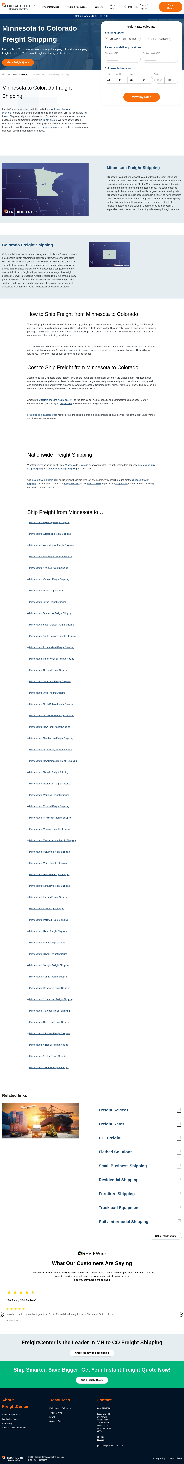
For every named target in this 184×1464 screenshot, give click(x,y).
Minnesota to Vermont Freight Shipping (49, 579)
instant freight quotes (42, 480)
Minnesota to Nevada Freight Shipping (48, 772)
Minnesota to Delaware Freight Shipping (49, 988)
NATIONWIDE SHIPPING (19, 74)
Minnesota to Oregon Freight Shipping (48, 670)
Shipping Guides (56, 1421)
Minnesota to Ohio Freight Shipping (47, 693)
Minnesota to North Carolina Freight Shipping (52, 715)
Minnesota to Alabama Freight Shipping (49, 1067)
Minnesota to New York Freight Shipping (49, 727)
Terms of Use (176, 1458)
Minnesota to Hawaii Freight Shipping (48, 954)
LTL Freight (109, 1138)
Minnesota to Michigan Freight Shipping (49, 829)
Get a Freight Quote (18, 62)
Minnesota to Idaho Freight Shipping (47, 942)
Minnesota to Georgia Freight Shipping (49, 965)
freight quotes (50, 120)
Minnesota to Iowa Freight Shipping (47, 908)
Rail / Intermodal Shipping (123, 1221)
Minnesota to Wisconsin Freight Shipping (50, 534)
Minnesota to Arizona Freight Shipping (48, 1045)
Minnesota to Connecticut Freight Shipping (51, 999)
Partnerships (8, 1423)
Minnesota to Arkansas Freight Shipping (49, 1033)
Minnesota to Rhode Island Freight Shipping (51, 647)
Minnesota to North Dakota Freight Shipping (51, 704)
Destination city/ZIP (151, 53)
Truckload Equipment (119, 1207)
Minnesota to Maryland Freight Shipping (49, 852)
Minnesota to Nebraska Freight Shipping (49, 783)
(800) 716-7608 (103, 1408)
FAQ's (52, 1417)
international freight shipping (62, 468)
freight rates (121, 483)
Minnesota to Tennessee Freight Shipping (50, 613)
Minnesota (70, 465)
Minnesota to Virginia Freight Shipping (48, 568)
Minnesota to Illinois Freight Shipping (48, 931)
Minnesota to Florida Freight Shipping (48, 976)
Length (108, 74)
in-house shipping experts (77, 350)
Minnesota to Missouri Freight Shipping (49, 806)
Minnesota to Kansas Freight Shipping (48, 897)
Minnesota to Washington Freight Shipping (50, 556)
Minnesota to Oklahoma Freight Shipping (50, 681)
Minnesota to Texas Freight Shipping (47, 602)
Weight (157, 74)
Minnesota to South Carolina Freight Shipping (52, 636)
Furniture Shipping (117, 1193)
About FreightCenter (11, 1415)
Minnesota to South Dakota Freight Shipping (51, 624)
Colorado (83, 465)
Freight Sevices (114, 1110)
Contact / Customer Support (14, 1427)
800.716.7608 (94, 483)
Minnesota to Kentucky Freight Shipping (49, 886)
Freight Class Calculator (60, 1408)
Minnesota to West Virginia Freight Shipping (51, 545)
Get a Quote (170, 6)
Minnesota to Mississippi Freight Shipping (50, 818)
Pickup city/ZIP (111, 53)
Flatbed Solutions (116, 1152)
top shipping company (48, 127)
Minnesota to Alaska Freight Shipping (48, 1056)
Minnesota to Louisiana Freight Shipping (49, 874)
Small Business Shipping (123, 1166)
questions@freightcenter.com (110, 1445)
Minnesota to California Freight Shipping (49, 1022)
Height (130, 74)
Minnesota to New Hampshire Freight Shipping (53, 761)
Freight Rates (111, 1124)
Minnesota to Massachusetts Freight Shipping (52, 840)
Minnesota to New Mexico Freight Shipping (51, 738)
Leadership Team (10, 1419)
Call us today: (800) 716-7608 (92, 16)
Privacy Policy (159, 1458)
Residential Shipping (119, 1180)
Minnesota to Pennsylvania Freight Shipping (51, 659)
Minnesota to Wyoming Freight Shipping (49, 522)
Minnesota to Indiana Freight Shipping (48, 920)
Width (118, 74)
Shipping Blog (55, 1412)
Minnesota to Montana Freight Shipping (49, 795)
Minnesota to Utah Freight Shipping (47, 590)
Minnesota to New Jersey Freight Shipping (50, 749)
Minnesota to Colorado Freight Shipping (49, 1011)
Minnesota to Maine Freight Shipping (48, 863)
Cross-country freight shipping (92, 1353)
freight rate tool (71, 483)
